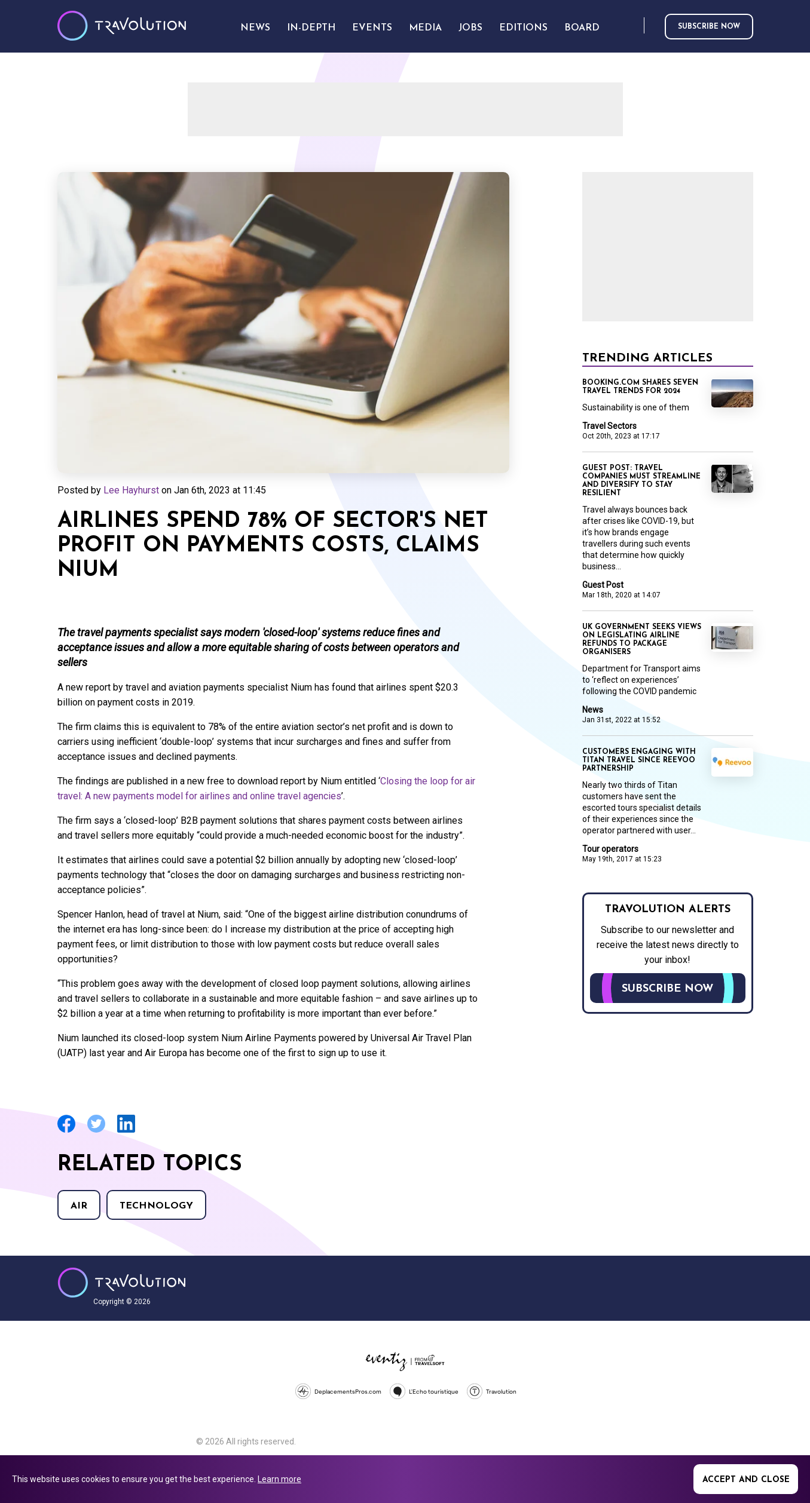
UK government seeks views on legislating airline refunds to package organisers (641, 640)
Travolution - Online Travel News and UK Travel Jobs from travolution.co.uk (121, 1283)
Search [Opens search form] (632, 26)
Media (425, 28)
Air (79, 1206)
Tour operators (610, 848)
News (592, 709)
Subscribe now (709, 26)
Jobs (470, 28)
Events (372, 28)
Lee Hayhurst (131, 490)
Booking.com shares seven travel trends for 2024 (640, 387)
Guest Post (602, 584)
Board (582, 28)
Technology (156, 1206)
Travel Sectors (609, 426)
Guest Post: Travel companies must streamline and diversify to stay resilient (641, 481)
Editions (523, 28)
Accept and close (746, 1480)
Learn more (279, 1479)
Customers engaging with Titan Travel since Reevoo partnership (639, 760)
